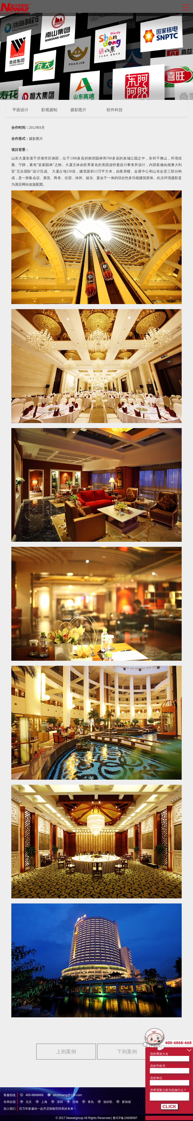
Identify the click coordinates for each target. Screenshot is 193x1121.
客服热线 (10, 1095)
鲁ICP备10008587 (125, 1118)
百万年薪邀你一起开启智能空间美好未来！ (47, 1108)
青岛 (91, 1102)
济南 (75, 1102)
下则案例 (127, 1051)
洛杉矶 (107, 1102)
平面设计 (20, 110)
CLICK (169, 1106)
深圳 (60, 1102)
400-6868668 (34, 1095)
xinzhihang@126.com (67, 1095)
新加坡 (126, 1102)
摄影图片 (78, 110)
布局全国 (10, 1102)
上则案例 (66, 1051)
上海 (44, 1102)
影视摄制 (49, 110)
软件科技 (115, 110)
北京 (29, 1102)
